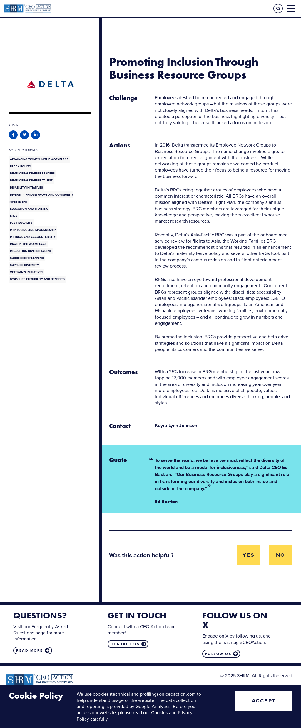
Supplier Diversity (24, 265)
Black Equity (20, 166)
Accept (264, 701)
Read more (29, 650)
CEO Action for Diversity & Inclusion (77, 8)
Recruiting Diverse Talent (30, 251)
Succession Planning (27, 258)
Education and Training (29, 208)
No (280, 555)
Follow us (218, 653)
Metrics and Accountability (33, 237)
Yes (249, 555)
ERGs (13, 215)
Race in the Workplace (28, 244)
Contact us (125, 644)
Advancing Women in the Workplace (39, 159)
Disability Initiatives (26, 187)
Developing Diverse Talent (31, 180)
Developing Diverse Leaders (32, 173)
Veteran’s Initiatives (26, 272)
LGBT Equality (21, 223)
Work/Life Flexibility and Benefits (37, 279)
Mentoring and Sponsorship (33, 230)
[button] (278, 8)
